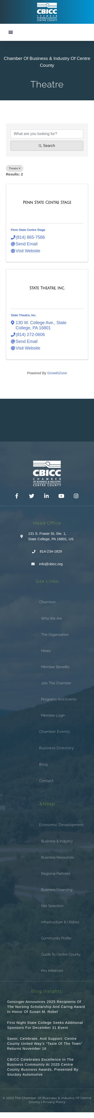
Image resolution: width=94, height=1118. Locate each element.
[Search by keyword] (47, 133)
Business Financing (56, 890)
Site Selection (52, 906)
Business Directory (56, 748)
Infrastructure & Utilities (60, 922)
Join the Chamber (56, 683)
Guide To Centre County (60, 954)
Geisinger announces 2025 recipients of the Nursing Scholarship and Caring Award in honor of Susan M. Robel (46, 1007)
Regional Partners (55, 873)
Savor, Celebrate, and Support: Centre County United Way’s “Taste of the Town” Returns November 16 (44, 1043)
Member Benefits (55, 667)
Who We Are (51, 618)
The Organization (55, 634)
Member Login (53, 715)
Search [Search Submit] (47, 146)
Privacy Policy (54, 1102)
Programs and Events (58, 699)
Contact (46, 781)
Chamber (47, 602)
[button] (10, 32)
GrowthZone (57, 373)
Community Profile (56, 938)
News (46, 651)
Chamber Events (54, 731)
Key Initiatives (52, 970)
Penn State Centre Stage (28, 230)
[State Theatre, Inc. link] (47, 288)
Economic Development (61, 825)
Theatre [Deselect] (14, 168)
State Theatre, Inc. (23, 315)
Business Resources (57, 857)
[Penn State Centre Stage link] (47, 202)
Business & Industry (57, 841)
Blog (43, 764)
